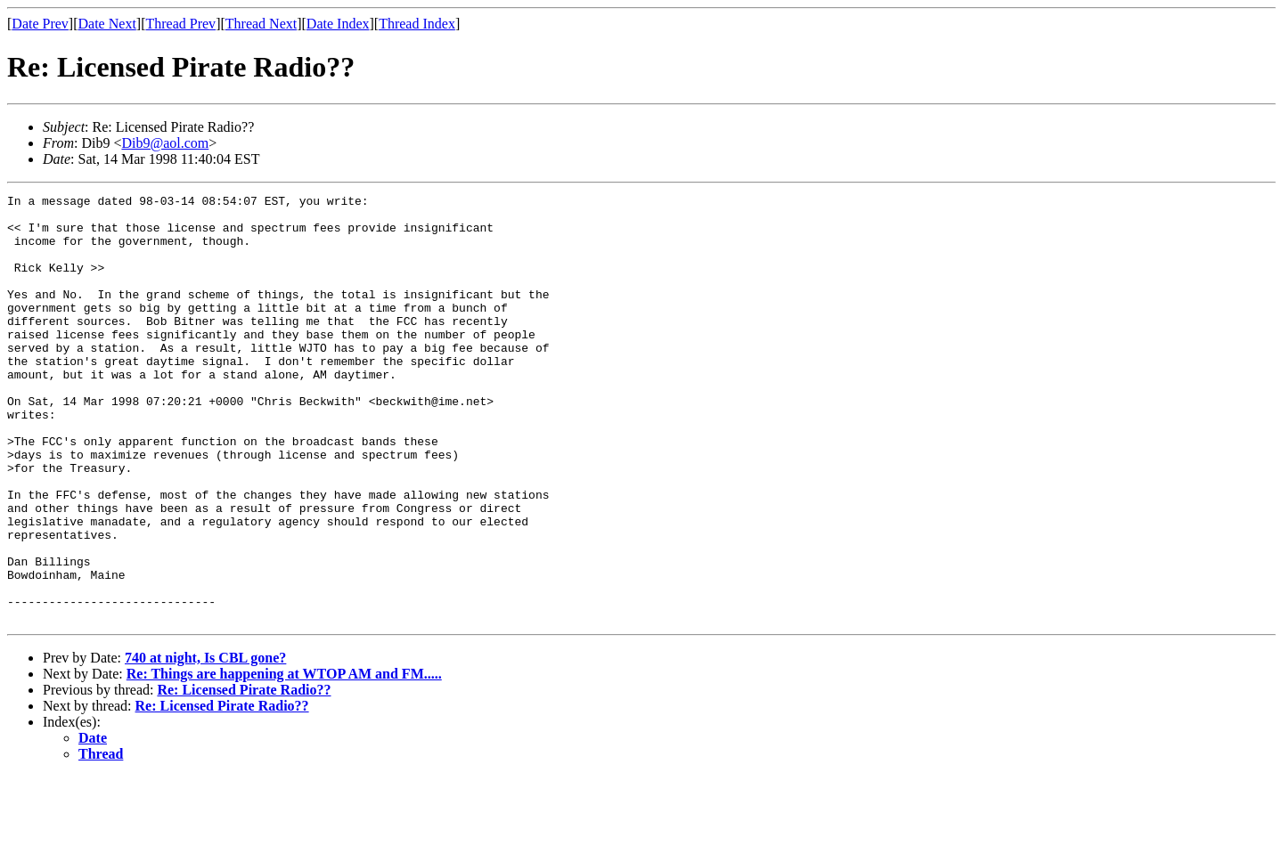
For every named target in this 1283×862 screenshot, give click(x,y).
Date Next (107, 23)
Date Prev (40, 23)
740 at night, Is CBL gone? (205, 743)
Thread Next (261, 23)
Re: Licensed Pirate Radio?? (244, 775)
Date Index (338, 23)
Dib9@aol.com (164, 142)
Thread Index (417, 23)
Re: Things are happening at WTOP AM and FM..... (284, 759)
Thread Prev (180, 23)
